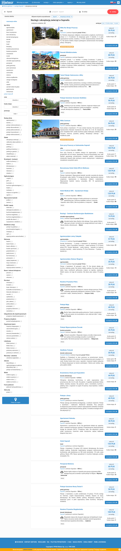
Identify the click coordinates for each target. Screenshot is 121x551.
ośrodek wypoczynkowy (12, 61)
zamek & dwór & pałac (11, 87)
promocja (7, 110)
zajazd (7, 84)
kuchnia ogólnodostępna (13, 185)
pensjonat (8, 63)
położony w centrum (12, 353)
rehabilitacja (10, 154)
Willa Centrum (65, 121)
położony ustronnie (12, 350)
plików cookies (27, 549)
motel (7, 56)
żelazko (8, 173)
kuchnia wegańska (12, 215)
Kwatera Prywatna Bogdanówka (71, 509)
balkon (8, 164)
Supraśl (62, 57)
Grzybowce (63, 241)
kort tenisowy (10, 256)
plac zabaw (9, 301)
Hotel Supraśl (65, 441)
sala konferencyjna (12, 329)
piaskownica (10, 299)
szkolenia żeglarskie (12, 358)
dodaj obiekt (88, 542)
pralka (8, 200)
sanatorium (8, 70)
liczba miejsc (8, 104)
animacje (9, 282)
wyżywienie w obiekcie (13, 222)
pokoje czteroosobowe (13, 125)
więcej (62, 89)
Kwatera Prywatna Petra (68, 282)
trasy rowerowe (11, 263)
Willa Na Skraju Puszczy (69, 28)
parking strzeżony (11, 149)
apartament (8, 30)
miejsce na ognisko (12, 192)
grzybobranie (10, 251)
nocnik (8, 294)
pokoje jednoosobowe (13, 130)
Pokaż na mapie (15, 400)
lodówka (9, 190)
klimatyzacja (10, 166)
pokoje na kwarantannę (13, 370)
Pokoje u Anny (65, 395)
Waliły (62, 218)
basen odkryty (10, 246)
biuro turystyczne (10, 32)
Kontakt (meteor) (30, 542)
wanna (8, 202)
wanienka (9, 311)
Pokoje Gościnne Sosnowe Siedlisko (73, 98)
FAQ (48, 542)
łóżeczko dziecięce (12, 292)
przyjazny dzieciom (12, 309)
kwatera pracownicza (11, 49)
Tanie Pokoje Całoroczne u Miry (71, 75)
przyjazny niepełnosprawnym (15, 316)
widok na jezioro (11, 377)
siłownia (9, 277)
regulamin (42, 542)
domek (7, 39)
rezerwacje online (10, 21)
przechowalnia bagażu (13, 229)
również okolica (8, 17)
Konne (62, 377)
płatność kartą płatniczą (13, 387)
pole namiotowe (10, 68)
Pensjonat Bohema (67, 464)
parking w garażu (11, 151)
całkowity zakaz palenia (13, 142)
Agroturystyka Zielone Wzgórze (71, 259)
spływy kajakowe (11, 260)
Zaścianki (63, 32)
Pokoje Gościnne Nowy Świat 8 (71, 486)
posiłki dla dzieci (11, 219)
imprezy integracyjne (12, 326)
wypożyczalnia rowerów (13, 267)
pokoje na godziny (11, 227)
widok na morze (11, 382)
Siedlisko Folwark (66, 350)
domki (8, 123)
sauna (8, 275)
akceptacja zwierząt (12, 140)
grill (7, 181)
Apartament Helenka (67, 418)
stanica (7, 75)
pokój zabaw (10, 304)
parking (8, 147)
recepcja (9, 232)
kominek (9, 183)
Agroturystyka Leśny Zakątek (70, 236)
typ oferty (7, 25)
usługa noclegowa (10, 80)
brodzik (8, 285)
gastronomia (9, 89)
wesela (8, 331)
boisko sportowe (11, 249)
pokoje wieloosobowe (12, 134)
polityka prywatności (58, 542)
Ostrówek (63, 264)
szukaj (113, 12)
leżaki (8, 188)
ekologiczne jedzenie (12, 210)
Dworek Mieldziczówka (68, 52)
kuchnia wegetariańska (13, 217)
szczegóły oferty (111, 45)
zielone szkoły (10, 338)
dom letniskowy (10, 35)
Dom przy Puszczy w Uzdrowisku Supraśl (75, 145)
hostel (7, 42)
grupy (8, 392)
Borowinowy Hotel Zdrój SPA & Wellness (74, 168)
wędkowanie (10, 265)
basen (8, 241)
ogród (8, 195)
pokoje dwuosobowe (12, 127)
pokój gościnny (9, 65)
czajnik (8, 178)
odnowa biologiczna (11, 58)
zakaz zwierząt (10, 156)
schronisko (8, 73)
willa (6, 82)
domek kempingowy (11, 37)
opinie (117, 23)
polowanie (9, 258)
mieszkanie (8, 54)
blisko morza (10, 348)
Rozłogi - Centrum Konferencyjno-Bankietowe (76, 213)
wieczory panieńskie (12, 336)
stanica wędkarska (10, 77)
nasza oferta (77, 542)
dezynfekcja (10, 363)
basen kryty (9, 244)
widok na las (10, 379)
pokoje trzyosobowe (12, 132)
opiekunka (9, 297)
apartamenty (10, 120)
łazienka (9, 168)
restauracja (8, 92)
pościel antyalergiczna (13, 321)
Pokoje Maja (64, 304)
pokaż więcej (8, 94)
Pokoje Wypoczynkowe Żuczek (71, 327)
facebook (19, 542)
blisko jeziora (10, 343)
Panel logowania (100, 542)
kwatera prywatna (10, 51)
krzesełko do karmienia (13, 290)
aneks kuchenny (11, 161)
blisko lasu (9, 346)
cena (5, 97)
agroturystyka (9, 28)
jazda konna (10, 253)
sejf (7, 234)
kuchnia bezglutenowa (13, 212)
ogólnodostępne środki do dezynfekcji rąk (13, 366)
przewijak (9, 306)
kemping (8, 46)
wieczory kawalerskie (12, 333)
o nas (69, 542)
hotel (6, 44)
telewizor (9, 171)
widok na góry (10, 375)
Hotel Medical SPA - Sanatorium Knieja (74, 191)
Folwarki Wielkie (65, 355)
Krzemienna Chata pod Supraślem (72, 373)
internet (8, 144)
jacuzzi (8, 273)
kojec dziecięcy (11, 287)
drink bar (9, 207)
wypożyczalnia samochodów (15, 236)
